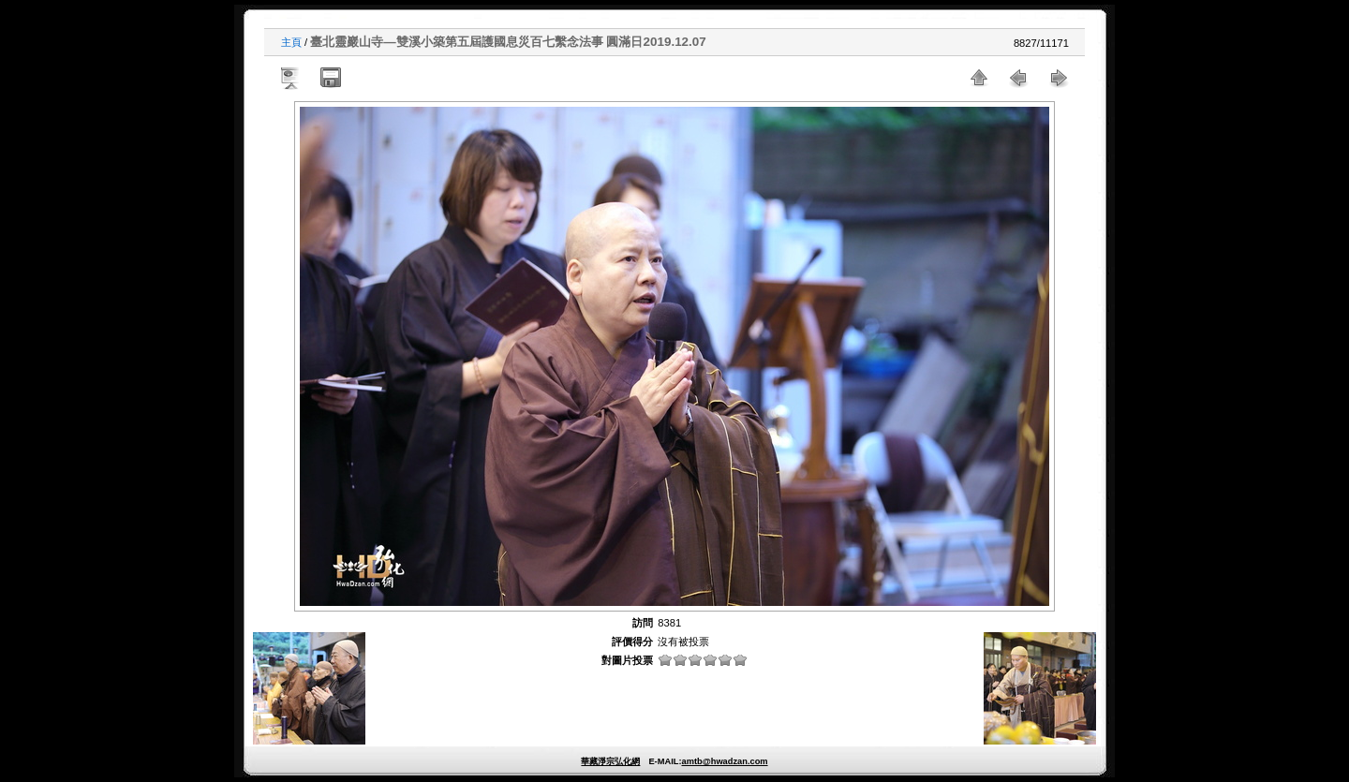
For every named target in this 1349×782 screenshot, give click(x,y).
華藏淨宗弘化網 (610, 761)
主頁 (291, 42)
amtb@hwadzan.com (724, 761)
